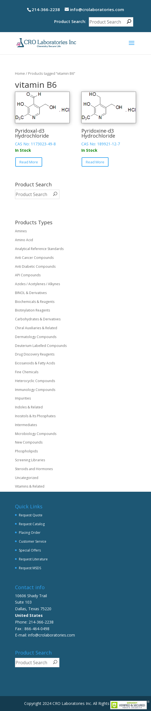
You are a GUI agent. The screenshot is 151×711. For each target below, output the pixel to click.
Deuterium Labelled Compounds (41, 345)
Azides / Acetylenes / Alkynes (37, 284)
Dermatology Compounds (35, 336)
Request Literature (33, 559)
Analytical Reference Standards (39, 248)
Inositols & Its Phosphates (35, 416)
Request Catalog (32, 524)
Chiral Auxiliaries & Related (36, 328)
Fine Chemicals (26, 372)
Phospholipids (26, 451)
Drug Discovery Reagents (34, 354)
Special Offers (30, 550)
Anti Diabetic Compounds (35, 266)
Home (20, 73)
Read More (28, 161)
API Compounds (28, 275)
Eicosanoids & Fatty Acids (35, 363)
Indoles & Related (29, 407)
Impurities (23, 398)
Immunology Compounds (35, 389)
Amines (21, 231)
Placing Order (30, 532)
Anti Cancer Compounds (34, 257)
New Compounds (28, 442)
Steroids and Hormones (34, 469)
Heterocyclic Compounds (35, 380)
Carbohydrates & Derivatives (38, 319)
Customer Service (32, 541)
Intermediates (26, 425)
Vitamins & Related (29, 486)
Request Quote (30, 515)
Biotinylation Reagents (32, 310)
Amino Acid (24, 240)
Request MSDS (30, 568)
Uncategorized (26, 477)
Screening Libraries (30, 460)
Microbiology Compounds (35, 433)
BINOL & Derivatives (31, 292)
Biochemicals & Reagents (34, 301)
